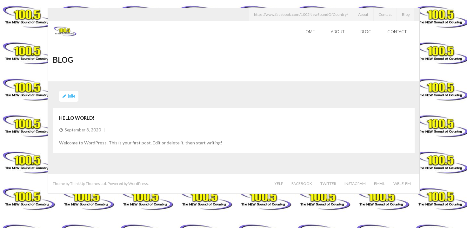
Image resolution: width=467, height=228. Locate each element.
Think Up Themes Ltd (88, 183)
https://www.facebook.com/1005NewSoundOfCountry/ (301, 14)
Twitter (328, 183)
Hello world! (77, 118)
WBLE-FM (402, 183)
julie (71, 95)
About (363, 14)
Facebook (301, 183)
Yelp (279, 183)
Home (309, 31)
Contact (385, 14)
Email (379, 183)
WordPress (138, 183)
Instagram (355, 183)
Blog (406, 14)
